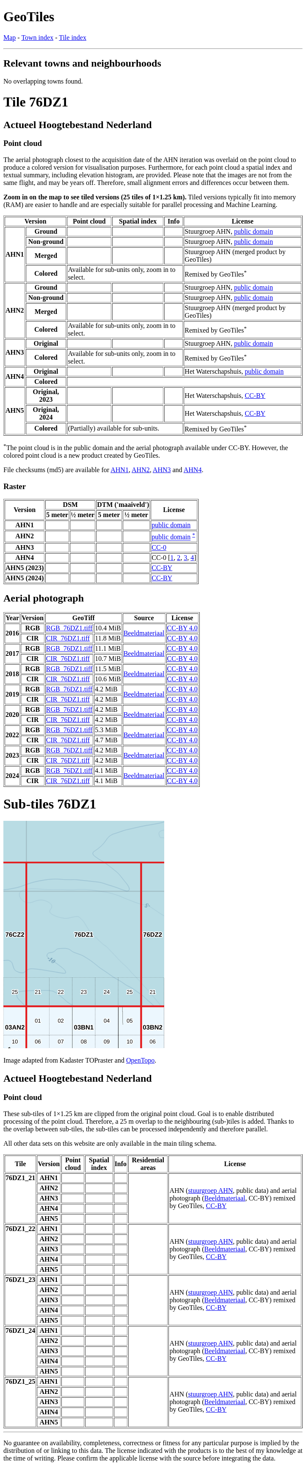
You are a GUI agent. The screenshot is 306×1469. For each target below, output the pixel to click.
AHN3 (162, 469)
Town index (37, 37)
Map (9, 37)
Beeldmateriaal (144, 633)
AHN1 (119, 469)
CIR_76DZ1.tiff (68, 638)
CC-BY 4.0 (182, 628)
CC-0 (159, 547)
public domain (253, 231)
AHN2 (141, 469)
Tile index (72, 37)
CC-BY (255, 395)
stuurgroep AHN (210, 1190)
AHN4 (193, 469)
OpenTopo (140, 1060)
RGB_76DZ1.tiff (69, 628)
